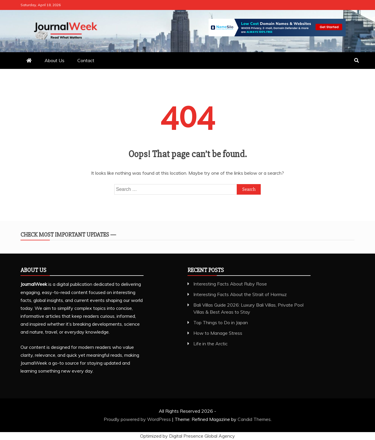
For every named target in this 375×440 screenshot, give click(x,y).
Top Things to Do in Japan (220, 322)
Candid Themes (254, 419)
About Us (54, 60)
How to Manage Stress (217, 333)
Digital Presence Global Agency (202, 436)
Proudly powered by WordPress (138, 419)
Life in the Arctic (210, 343)
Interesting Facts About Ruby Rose (230, 284)
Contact (85, 60)
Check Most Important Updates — (68, 234)
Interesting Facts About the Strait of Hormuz (240, 294)
